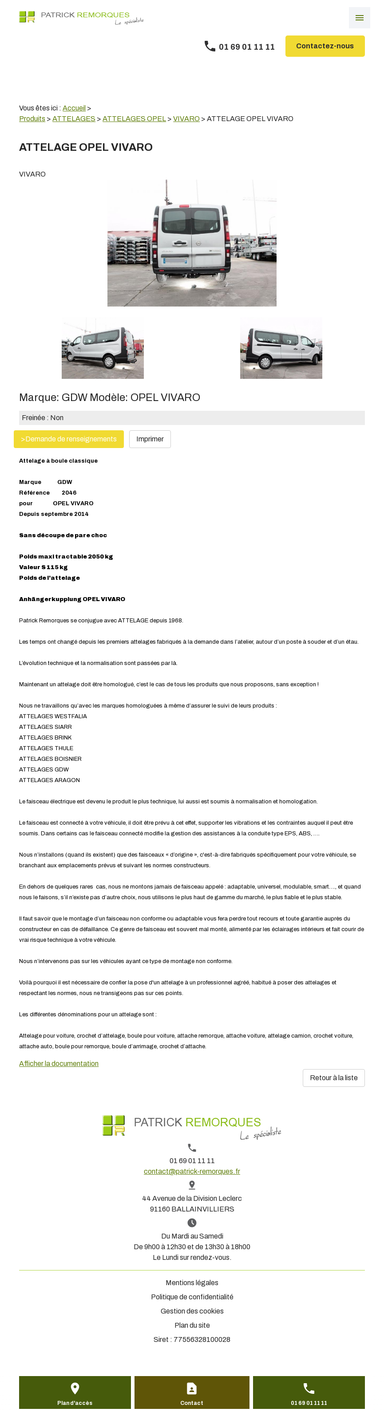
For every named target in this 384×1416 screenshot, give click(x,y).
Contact (191, 1403)
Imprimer (150, 439)
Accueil (74, 108)
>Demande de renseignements (69, 439)
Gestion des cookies (192, 1311)
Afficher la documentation (59, 1063)
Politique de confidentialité (192, 1297)
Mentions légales (192, 1282)
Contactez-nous (325, 46)
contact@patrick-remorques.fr (192, 1171)
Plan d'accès (74, 1403)
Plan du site (192, 1325)
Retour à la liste (334, 1078)
